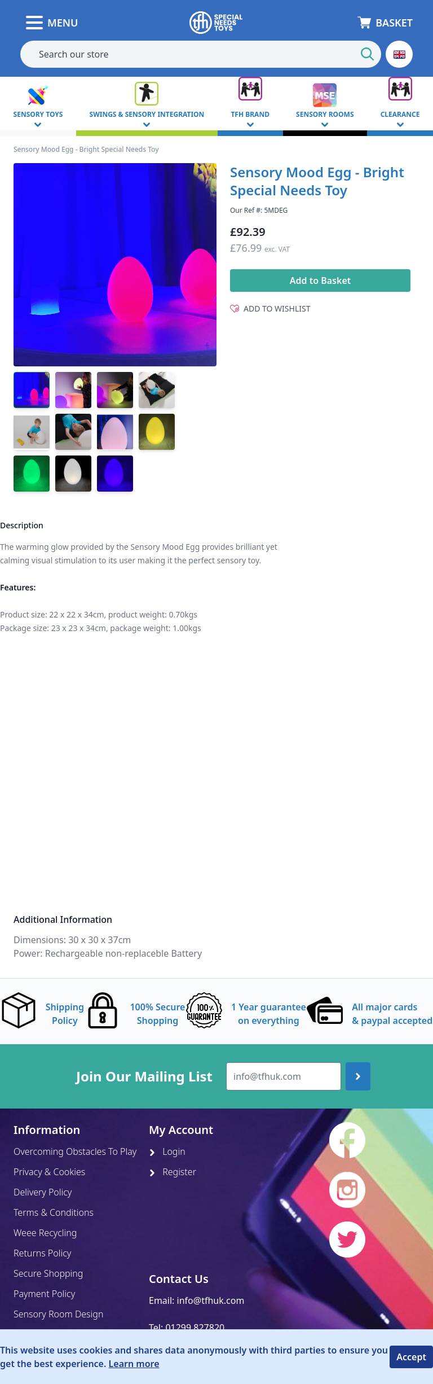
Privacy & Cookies (49, 1172)
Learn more (134, 1363)
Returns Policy (42, 1253)
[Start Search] (368, 54)
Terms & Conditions (54, 1212)
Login (167, 1151)
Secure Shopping (48, 1273)
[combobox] (200, 54)
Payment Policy (44, 1293)
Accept (411, 1357)
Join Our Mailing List (144, 1076)
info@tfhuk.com (211, 1300)
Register (172, 1172)
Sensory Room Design (58, 1314)
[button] (399, 54)
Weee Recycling (45, 1233)
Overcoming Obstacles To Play (75, 1151)
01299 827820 (194, 1327)
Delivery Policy (43, 1192)
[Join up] (358, 1076)
